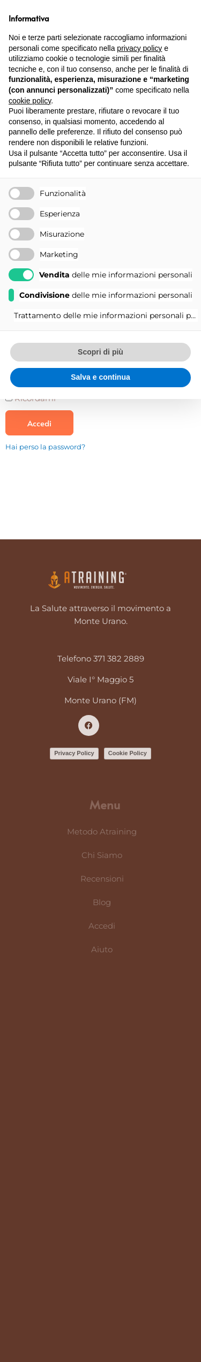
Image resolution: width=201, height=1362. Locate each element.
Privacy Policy (74, 753)
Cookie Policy (127, 753)
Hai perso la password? (45, 447)
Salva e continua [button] (100, 377)
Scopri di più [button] (100, 352)
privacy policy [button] (139, 48)
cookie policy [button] (30, 100)
